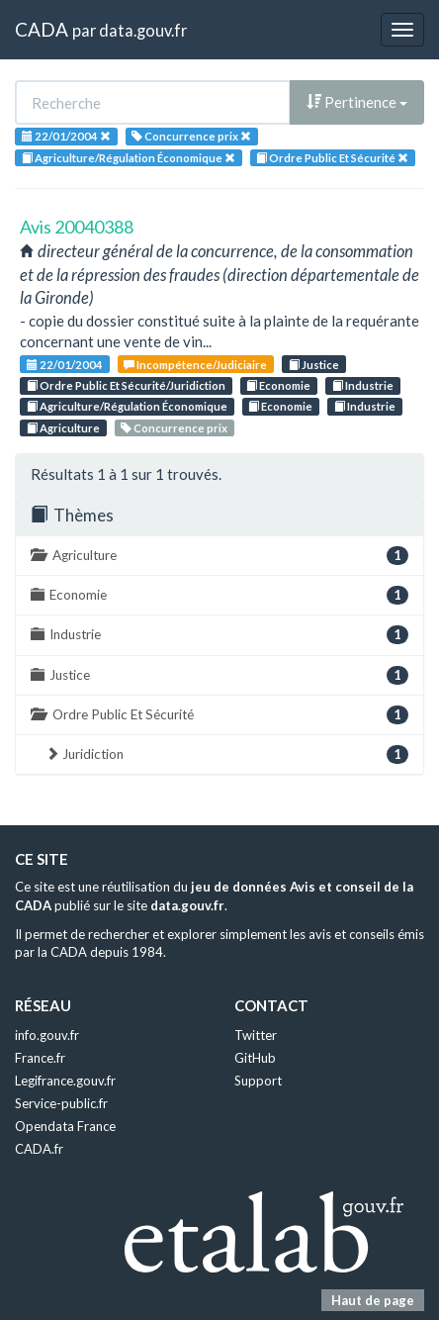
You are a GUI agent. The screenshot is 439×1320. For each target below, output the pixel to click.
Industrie (363, 385)
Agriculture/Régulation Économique (127, 406)
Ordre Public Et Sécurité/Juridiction (126, 385)
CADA (41, 29)
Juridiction (226, 754)
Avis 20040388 (76, 226)
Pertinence (357, 102)
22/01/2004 (65, 364)
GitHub (255, 1058)
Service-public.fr (61, 1103)
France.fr (40, 1058)
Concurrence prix (174, 428)
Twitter (255, 1035)
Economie (278, 385)
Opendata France (65, 1126)
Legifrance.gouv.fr (65, 1080)
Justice (314, 364)
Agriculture (63, 428)
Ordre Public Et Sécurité (219, 715)
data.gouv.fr (143, 30)
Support (258, 1080)
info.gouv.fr (47, 1035)
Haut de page (372, 1300)
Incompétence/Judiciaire (195, 364)
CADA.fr (39, 1149)
